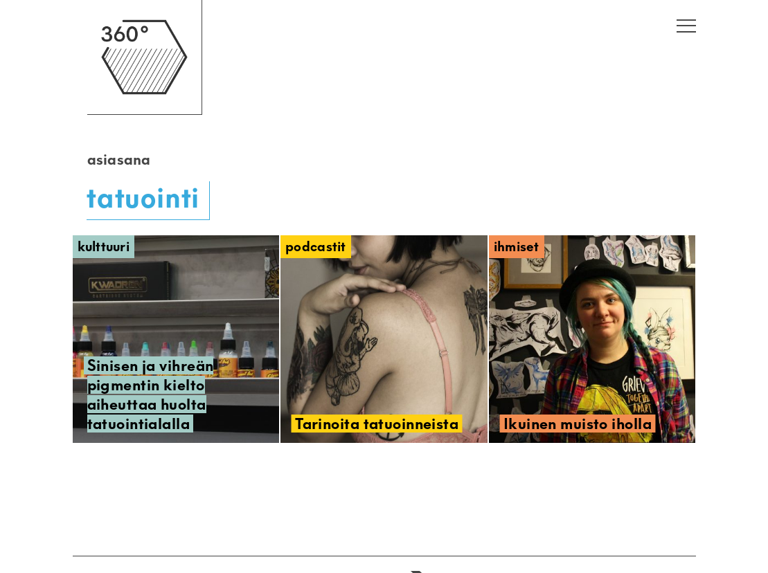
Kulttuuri (104, 247)
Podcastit (315, 247)
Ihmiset (516, 247)
